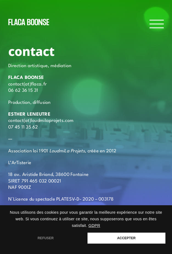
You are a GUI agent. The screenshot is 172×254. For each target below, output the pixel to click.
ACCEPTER (126, 238)
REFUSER (46, 238)
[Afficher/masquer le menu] (156, 24)
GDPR (94, 225)
